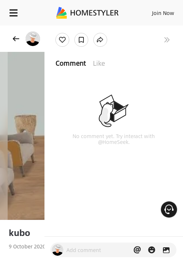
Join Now (163, 13)
